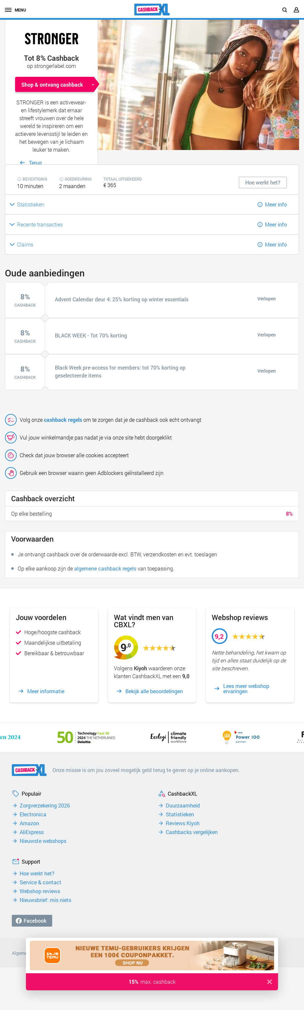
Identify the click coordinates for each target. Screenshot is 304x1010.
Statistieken (180, 814)
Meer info (276, 204)
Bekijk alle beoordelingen (154, 691)
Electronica (33, 814)
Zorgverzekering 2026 (45, 805)
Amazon (29, 823)
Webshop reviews (40, 891)
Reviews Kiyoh (183, 823)
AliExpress (32, 832)
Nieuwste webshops (43, 841)
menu (15, 10)
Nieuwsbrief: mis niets (45, 900)
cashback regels (63, 419)
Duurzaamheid (183, 805)
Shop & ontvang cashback (52, 84)
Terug (35, 162)
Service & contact (40, 882)
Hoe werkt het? (37, 873)
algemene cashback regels (105, 568)
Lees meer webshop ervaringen (246, 688)
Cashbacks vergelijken (192, 832)
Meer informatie (45, 691)
